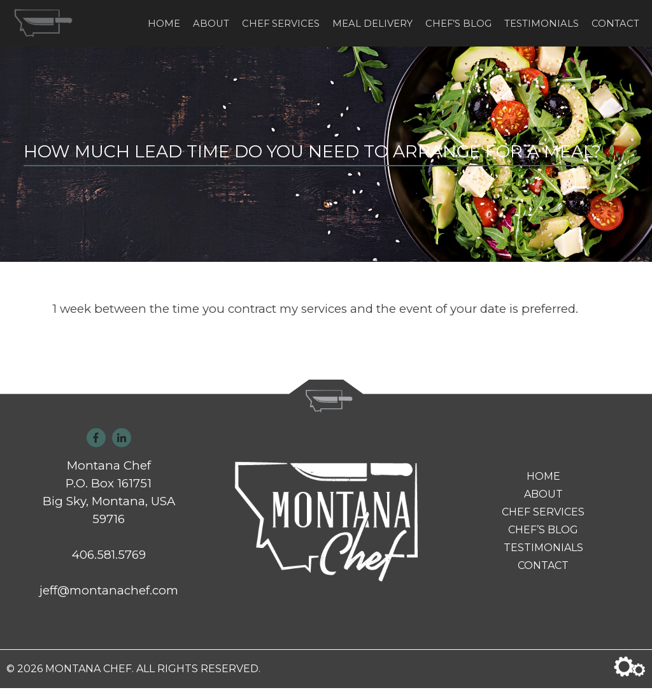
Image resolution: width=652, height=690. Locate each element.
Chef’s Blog (458, 24)
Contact (615, 24)
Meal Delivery (372, 24)
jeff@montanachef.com (108, 592)
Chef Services (281, 24)
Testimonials (541, 24)
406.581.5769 (108, 556)
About (211, 24)
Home (164, 24)
